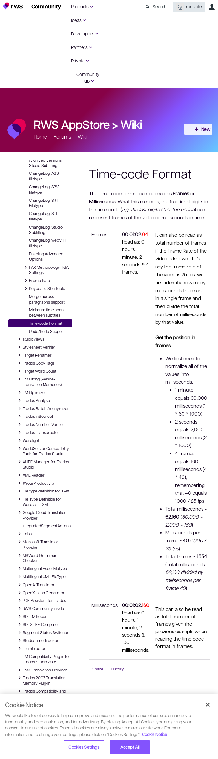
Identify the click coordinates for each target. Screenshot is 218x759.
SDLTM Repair (31, 616)
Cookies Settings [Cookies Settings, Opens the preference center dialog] (83, 747)
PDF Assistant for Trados (41, 600)
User (211, 7)
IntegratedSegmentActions (47, 525)
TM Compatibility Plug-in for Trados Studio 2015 (46, 659)
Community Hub (87, 77)
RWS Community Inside (40, 608)
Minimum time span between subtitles (46, 312)
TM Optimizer (31, 392)
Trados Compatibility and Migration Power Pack (41, 693)
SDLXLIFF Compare (37, 624)
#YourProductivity (35, 483)
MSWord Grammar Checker (36, 557)
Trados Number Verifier (40, 424)
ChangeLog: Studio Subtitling (46, 229)
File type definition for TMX (42, 491)
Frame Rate (36, 280)
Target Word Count (36, 371)
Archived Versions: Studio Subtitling (45, 162)
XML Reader (30, 475)
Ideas (76, 20)
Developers (82, 33)
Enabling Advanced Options (46, 256)
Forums (62, 136)
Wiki (131, 124)
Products (80, 6)
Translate (189, 7)
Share (97, 668)
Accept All (129, 747)
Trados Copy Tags (35, 363)
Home (40, 136)
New (200, 129)
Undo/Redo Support (46, 331)
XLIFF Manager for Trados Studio (42, 464)
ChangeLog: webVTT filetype (47, 243)
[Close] (208, 705)
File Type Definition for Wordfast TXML (38, 501)
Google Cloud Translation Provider (41, 514)
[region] (109, 726)
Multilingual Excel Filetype (41, 568)
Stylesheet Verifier (35, 347)
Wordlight (27, 440)
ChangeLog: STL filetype (43, 216)
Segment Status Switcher (42, 632)
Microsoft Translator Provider (37, 544)
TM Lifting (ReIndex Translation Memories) (39, 381)
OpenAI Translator (35, 584)
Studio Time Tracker (37, 640)
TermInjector (30, 648)
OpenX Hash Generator (40, 592)
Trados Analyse (33, 400)
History (117, 668)
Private (78, 60)
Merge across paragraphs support (47, 299)
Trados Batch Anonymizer (42, 408)
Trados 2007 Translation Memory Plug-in (40, 680)
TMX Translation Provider (41, 670)
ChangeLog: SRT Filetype (43, 203)
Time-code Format (45, 323)
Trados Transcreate (37, 432)
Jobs (24, 533)
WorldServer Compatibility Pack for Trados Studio (42, 450)
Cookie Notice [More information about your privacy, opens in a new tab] (154, 734)
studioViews (30, 339)
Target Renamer (34, 355)
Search (160, 6)
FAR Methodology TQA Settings (46, 269)
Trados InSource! (34, 416)
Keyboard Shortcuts (44, 288)
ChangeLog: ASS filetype (44, 176)
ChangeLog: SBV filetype (44, 189)
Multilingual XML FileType (41, 576)
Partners (79, 47)
